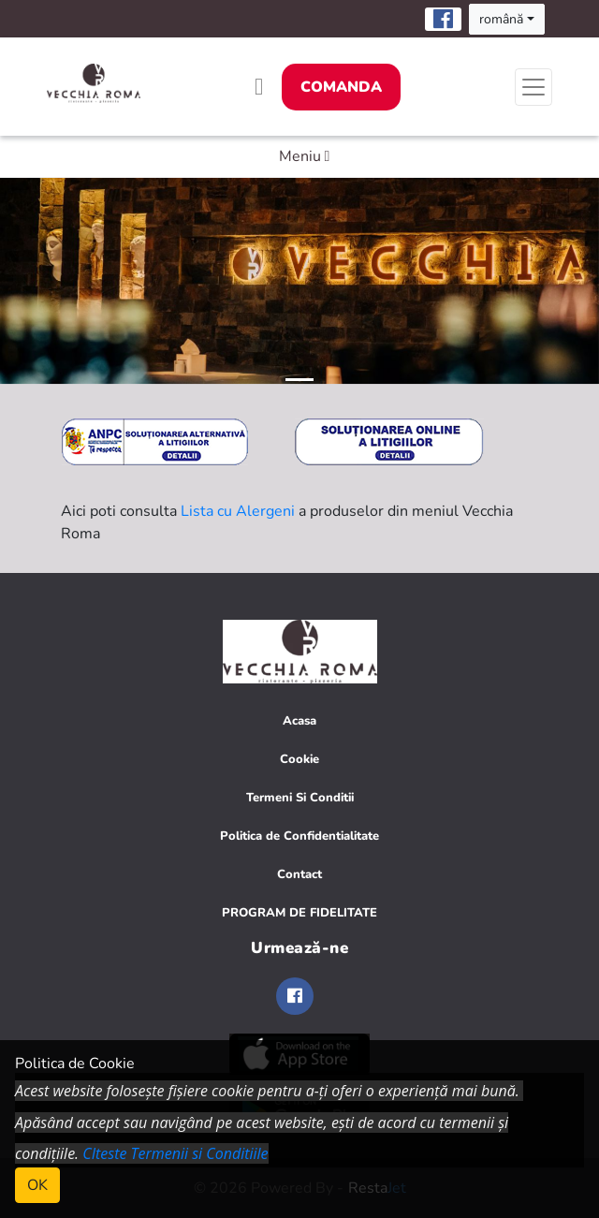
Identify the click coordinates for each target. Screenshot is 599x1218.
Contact (299, 874)
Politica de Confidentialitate (299, 836)
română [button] (501, 19)
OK (37, 1185)
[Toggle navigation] (533, 87)
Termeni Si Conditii (300, 797)
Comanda (341, 87)
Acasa (299, 720)
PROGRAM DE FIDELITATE (299, 912)
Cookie (299, 759)
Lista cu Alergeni (238, 511)
